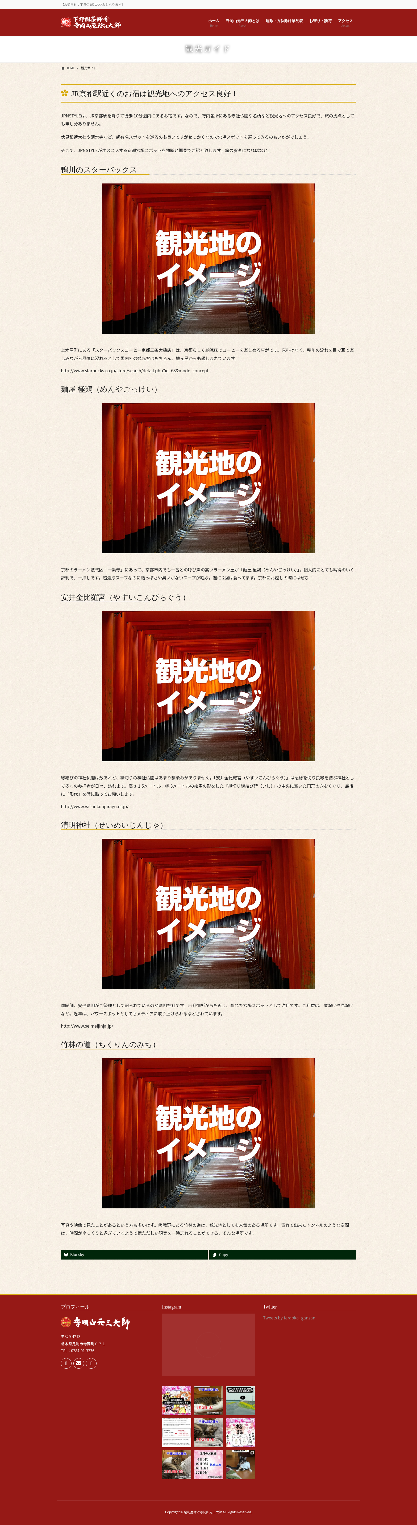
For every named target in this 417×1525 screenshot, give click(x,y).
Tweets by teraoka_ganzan (289, 1317)
